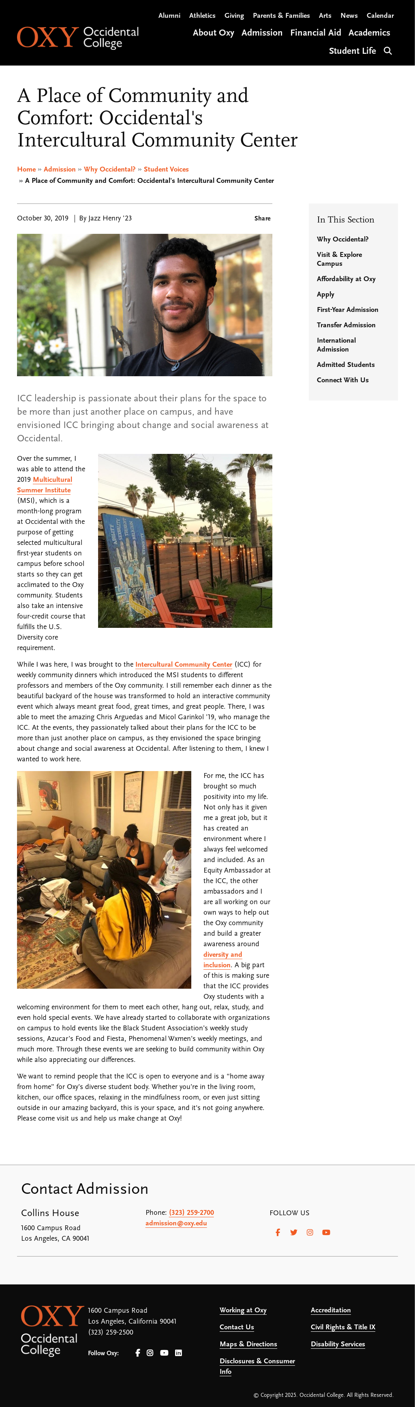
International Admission (336, 345)
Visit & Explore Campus (339, 259)
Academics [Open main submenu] (369, 33)
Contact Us (237, 1327)
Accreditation (331, 1310)
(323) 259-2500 (110, 1333)
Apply (325, 295)
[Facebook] (278, 1233)
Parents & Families (281, 16)
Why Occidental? (110, 170)
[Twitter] (294, 1233)
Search (387, 50)
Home (26, 170)
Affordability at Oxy (346, 279)
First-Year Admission (348, 310)
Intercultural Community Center (183, 665)
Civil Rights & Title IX (343, 1327)
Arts (325, 16)
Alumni (169, 16)
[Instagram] (310, 1233)
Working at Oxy (243, 1310)
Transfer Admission (346, 325)
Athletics (202, 16)
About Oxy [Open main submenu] (213, 33)
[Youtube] (326, 1233)
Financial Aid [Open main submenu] (315, 33)
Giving (234, 16)
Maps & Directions (248, 1344)
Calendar (380, 16)
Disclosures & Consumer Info (257, 1367)
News (349, 16)
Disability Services (338, 1344)
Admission (60, 170)
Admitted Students (346, 365)
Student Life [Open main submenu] (352, 52)
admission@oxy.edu (176, 1223)
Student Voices (166, 170)
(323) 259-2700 (191, 1213)
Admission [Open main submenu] (262, 33)
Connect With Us (343, 380)
